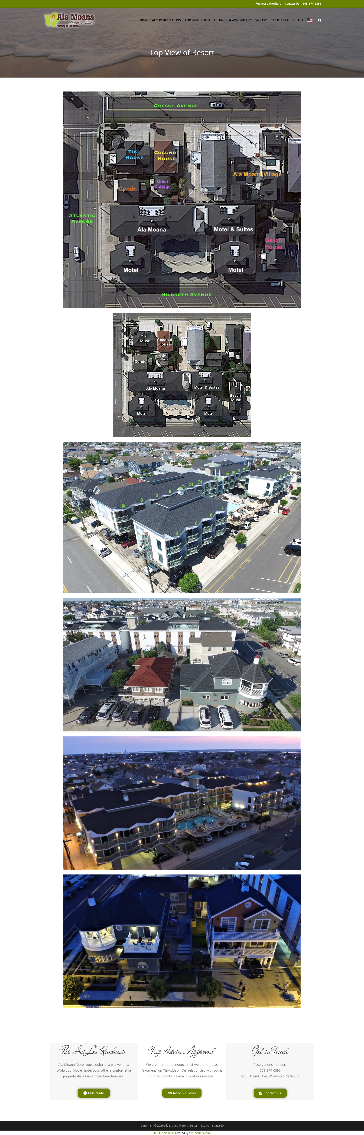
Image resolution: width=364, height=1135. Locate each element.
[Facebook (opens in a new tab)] (319, 20)
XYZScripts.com (200, 1133)
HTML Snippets (163, 1133)
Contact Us (292, 4)
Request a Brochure (268, 4)
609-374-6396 (312, 4)
